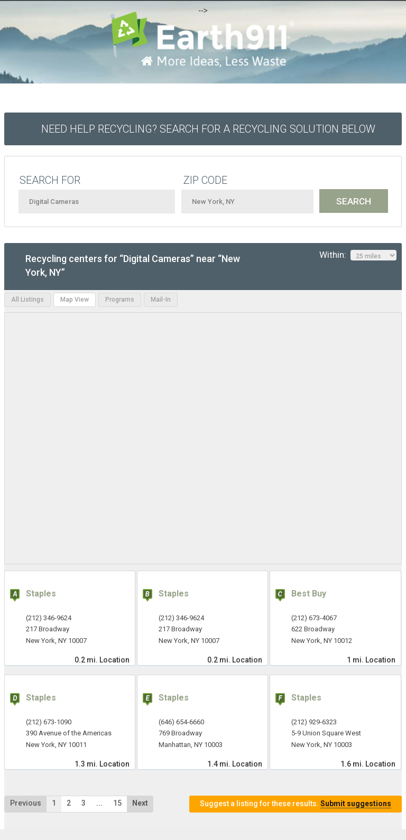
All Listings (27, 299)
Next (140, 803)
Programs (119, 299)
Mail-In (161, 299)
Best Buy (308, 594)
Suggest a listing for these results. (295, 803)
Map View (74, 299)
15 (117, 803)
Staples (41, 594)
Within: (357, 255)
